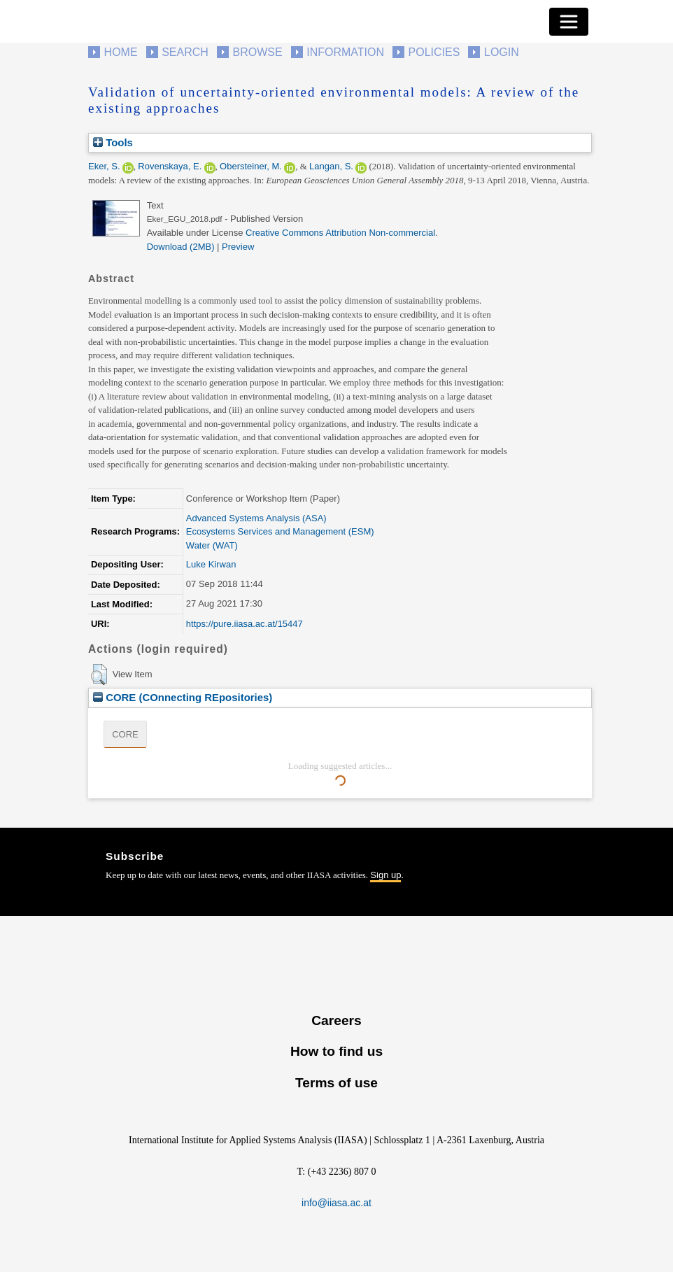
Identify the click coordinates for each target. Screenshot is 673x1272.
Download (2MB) (181, 246)
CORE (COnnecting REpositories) (182, 697)
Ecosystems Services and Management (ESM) (280, 531)
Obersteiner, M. (251, 166)
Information (345, 52)
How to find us (336, 1051)
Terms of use (336, 1082)
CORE (125, 734)
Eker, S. (104, 166)
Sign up (385, 875)
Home (121, 52)
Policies (434, 52)
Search (185, 52)
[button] (99, 674)
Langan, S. (331, 166)
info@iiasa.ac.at (336, 1202)
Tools (113, 142)
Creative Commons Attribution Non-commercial (340, 232)
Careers (336, 1020)
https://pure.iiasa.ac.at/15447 (244, 624)
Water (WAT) (212, 545)
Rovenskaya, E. (169, 166)
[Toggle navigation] (568, 22)
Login (501, 52)
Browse (257, 52)
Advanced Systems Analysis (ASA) (256, 518)
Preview (238, 246)
